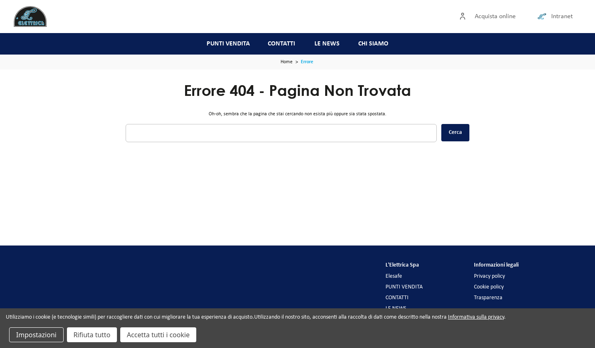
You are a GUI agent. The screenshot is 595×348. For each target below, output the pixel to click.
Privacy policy (489, 276)
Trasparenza (488, 298)
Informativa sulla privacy (476, 317)
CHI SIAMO (373, 44)
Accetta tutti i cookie (158, 334)
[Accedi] (464, 16)
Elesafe (394, 276)
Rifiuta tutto (92, 334)
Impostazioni (36, 334)
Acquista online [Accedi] (495, 16)
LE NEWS (327, 44)
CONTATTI (281, 44)
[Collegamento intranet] (543, 17)
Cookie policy (489, 287)
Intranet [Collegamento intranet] (562, 16)
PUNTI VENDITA (228, 44)
